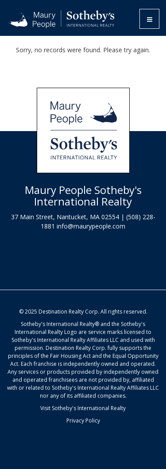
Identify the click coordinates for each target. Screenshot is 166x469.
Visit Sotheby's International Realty (83, 408)
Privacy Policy (83, 420)
